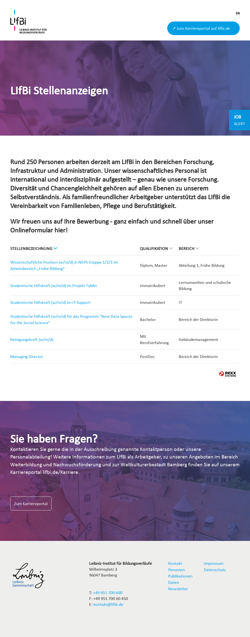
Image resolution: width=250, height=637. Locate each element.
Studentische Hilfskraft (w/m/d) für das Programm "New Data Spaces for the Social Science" (71, 319)
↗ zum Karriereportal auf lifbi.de (201, 28)
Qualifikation (156, 248)
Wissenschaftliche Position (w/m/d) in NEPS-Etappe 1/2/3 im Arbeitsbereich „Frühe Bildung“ (64, 265)
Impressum (213, 563)
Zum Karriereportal (31, 503)
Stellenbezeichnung (33, 248)
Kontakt (175, 563)
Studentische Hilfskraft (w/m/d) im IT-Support (50, 302)
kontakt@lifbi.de (108, 604)
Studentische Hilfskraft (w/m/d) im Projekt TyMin (53, 285)
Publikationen (180, 576)
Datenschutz (215, 569)
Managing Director (26, 356)
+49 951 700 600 (107, 592)
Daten (173, 582)
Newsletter (178, 588)
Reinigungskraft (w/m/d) (31, 339)
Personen (176, 569)
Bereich (189, 248)
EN (238, 13)
